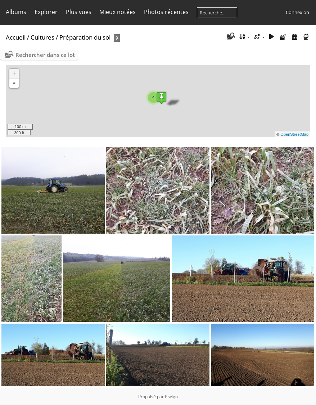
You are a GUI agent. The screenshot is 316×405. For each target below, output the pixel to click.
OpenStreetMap (294, 134)
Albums (16, 12)
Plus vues (78, 12)
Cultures (42, 37)
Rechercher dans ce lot (45, 54)
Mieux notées (117, 12)
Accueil (16, 37)
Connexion (297, 12)
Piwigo (171, 396)
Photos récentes (166, 12)
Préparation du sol (84, 37)
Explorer (46, 12)
